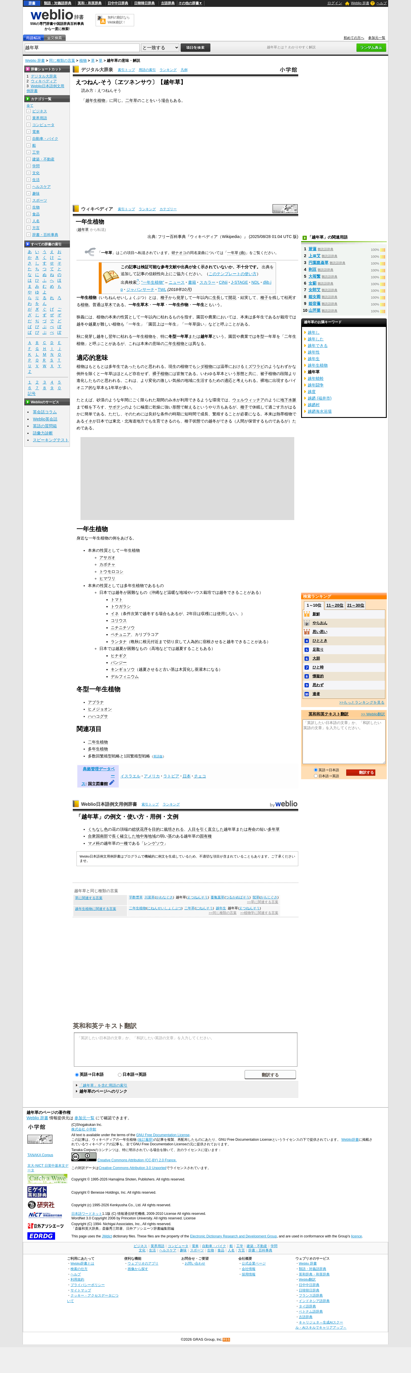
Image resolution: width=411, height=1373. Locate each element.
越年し (314, 332)
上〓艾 (315, 255)
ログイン (334, 3)
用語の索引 (147, 70)
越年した (316, 339)
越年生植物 (95, 100)
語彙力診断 (43, 433)
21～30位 (355, 605)
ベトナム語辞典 (311, 1311)
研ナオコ (179, 253)
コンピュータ (43, 125)
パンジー (119, 662)
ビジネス (39, 111)
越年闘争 (316, 385)
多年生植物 (98, 749)
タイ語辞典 (307, 1306)
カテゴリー (168, 209)
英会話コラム (45, 412)
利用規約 (77, 1279)
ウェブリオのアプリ (143, 1263)
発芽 (180, 297)
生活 (36, 180)
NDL (255, 282)
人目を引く (198, 829)
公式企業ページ (254, 1263)
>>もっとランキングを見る (361, 702)
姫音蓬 (315, 303)
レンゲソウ (154, 843)
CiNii (223, 282)
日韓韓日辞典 (144, 3)
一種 (124, 843)
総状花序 (140, 829)
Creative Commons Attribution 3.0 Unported (132, 1168)
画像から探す (138, 1269)
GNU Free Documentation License (163, 1135)
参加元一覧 (376, 38)
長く (116, 836)
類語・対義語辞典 (57, 3)
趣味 (36, 193)
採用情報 (248, 1274)
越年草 (83, 229)
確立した (128, 836)
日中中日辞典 (118, 3)
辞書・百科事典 (45, 235)
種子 (164, 297)
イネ (88, 421)
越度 (312, 391)
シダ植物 (204, 366)
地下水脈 (288, 400)
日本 (187, 776)
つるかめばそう (237, 897)
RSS (226, 1339)
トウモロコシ (111, 571)
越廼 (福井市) (320, 398)
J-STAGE (239, 282)
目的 (156, 829)
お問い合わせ (195, 1263)
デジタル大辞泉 (97, 69)
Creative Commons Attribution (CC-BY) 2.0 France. (136, 1160)
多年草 (274, 829)
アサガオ (107, 557)
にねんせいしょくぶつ (164, 908)
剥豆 (313, 269)
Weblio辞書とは (82, 1263)
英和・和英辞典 (90, 3)
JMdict (107, 1236)
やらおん (320, 623)
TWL (162, 289)
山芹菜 (315, 310)
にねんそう (204, 908)
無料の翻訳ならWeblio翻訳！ (119, 19)
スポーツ (39, 200)
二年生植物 (174, 343)
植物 (83, 60)
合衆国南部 (98, 836)
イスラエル (130, 776)
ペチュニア (121, 634)
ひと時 (318, 667)
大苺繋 (315, 276)
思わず (318, 685)
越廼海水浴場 (320, 411)
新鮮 (316, 614)
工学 (36, 152)
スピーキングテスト (51, 440)
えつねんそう (197, 897)
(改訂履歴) (145, 1140)
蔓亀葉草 (217, 897)
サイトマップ (80, 1290)
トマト (117, 599)
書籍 (192, 282)
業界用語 (39, 118)
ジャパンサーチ (140, 289)
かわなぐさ (164, 897)
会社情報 (248, 1269)
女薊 (313, 283)
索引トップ (126, 70)
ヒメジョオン (100, 709)
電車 (36, 132)
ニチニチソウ (123, 627)
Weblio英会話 (45, 419)
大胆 (316, 658)
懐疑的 (318, 676)
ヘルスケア (41, 186)
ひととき (320, 640)
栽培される (174, 829)
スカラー (207, 282)
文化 (36, 173)
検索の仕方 (79, 1269)
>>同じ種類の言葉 (222, 912)
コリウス (119, 620)
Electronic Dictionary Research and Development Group (233, 1236)
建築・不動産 (43, 159)
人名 (36, 221)
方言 (36, 228)
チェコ (200, 776)
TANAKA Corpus (40, 1155)
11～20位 (335, 605)
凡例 (184, 70)
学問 (36, 166)
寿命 (252, 829)
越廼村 (314, 404)
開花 (232, 297)
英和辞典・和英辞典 (314, 1274)
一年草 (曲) (236, 253)
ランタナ (119, 641)
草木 (108, 304)
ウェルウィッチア (248, 400)
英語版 (158, 756)
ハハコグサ (98, 716)
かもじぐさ (268, 897)
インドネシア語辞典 (314, 1301)
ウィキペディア (97, 209)
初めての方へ (354, 38)
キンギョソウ (123, 669)
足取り (318, 649)
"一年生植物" (152, 282)
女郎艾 (315, 289)
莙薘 (313, 249)
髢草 (256, 897)
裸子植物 (160, 373)
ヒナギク (119, 655)
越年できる (318, 345)
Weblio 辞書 (360, 3)
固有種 (206, 836)
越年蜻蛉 (316, 378)
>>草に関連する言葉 (262, 902)
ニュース (177, 282)
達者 (316, 694)
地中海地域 (146, 836)
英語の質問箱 (45, 426)
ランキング (168, 70)
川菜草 (149, 897)
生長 (216, 297)
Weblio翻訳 (307, 1279)
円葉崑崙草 (319, 262)
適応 (228, 380)
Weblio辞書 (350, 1140)
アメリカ (152, 776)
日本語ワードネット (86, 1214)
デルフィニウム (125, 676)
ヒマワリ (107, 578)
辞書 (32, 3)
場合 (165, 100)
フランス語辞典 (311, 1295)
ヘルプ (381, 3)
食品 (36, 214)
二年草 (131, 100)
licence (356, 1236)
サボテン (116, 407)
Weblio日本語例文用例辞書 (109, 804)
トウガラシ (121, 606)
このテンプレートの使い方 (233, 273)
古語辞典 (168, 3)
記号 (32, 393)
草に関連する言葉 (88, 898)
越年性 (314, 352)
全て (30, 105)
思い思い (320, 632)
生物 (36, 207)
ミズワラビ (254, 366)
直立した (216, 829)
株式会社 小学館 (83, 1129)
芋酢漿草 (136, 897)
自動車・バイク (45, 138)
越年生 (221, 908)
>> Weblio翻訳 (373, 714)
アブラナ (96, 702)
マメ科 (94, 843)
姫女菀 (315, 296)
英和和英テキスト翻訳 (105, 1025)
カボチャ (107, 564)
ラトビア (171, 776)
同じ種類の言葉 (62, 60)
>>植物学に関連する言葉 (259, 912)
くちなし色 (98, 829)
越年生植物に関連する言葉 (95, 908)
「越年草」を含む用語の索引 (103, 1085)
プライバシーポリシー (87, 1285)
